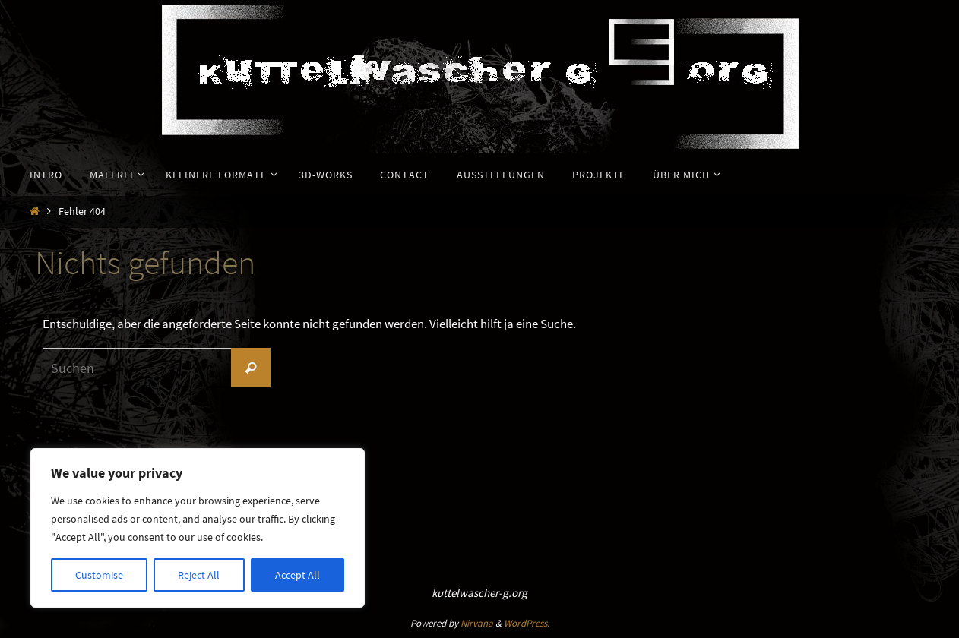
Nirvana (477, 623)
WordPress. (526, 623)
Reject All (199, 575)
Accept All (297, 575)
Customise (99, 575)
